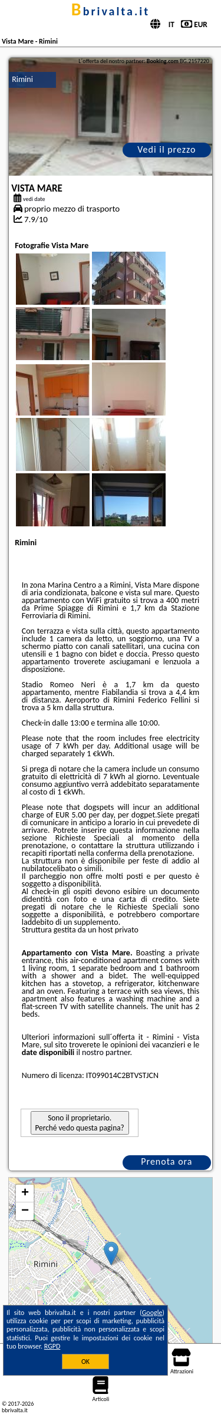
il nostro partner (103, 1052)
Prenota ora (166, 1161)
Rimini (22, 79)
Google (152, 1312)
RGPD (52, 1346)
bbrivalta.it (110, 11)
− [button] (25, 1211)
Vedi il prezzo (166, 149)
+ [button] (25, 1193)
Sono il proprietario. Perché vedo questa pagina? (79, 1123)
